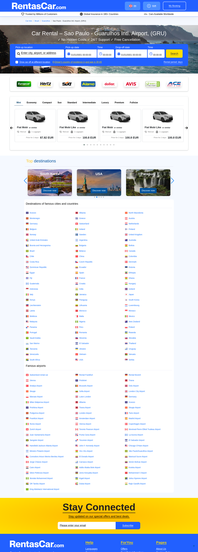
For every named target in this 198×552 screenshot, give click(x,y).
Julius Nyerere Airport (136, 445)
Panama (31, 294)
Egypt (30, 240)
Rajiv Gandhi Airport (135, 451)
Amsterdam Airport (85, 385)
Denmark (130, 229)
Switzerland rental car (37, 342)
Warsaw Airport (34, 363)
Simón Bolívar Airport (136, 429)
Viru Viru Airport (83, 418)
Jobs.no (44, 544)
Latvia (30, 278)
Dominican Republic (36, 234)
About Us (161, 515)
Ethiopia (130, 240)
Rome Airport (33, 391)
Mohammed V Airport (136, 440)
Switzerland (82, 191)
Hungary (130, 250)
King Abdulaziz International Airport (42, 456)
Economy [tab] (32, 102)
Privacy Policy (163, 526)
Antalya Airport (34, 353)
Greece (80, 185)
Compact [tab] (47, 102)
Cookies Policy (164, 519)
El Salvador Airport (135, 407)
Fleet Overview (164, 523)
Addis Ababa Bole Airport (87, 434)
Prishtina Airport (34, 374)
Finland (130, 196)
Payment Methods (95, 523)
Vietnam (80, 321)
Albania (80, 180)
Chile (30, 223)
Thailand (130, 310)
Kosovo (31, 180)
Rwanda (130, 299)
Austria (130, 185)
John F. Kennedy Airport (87, 413)
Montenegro (33, 185)
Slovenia (80, 305)
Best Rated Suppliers (132, 519)
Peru (79, 294)
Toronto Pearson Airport (87, 396)
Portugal (31, 299)
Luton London (83, 363)
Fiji (29, 245)
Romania (81, 299)
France (80, 245)
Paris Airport (132, 380)
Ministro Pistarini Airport (38, 418)
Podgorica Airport (35, 380)
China (79, 223)
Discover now (49, 157)
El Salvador (82, 310)
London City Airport (135, 358)
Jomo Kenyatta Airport (86, 440)
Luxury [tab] (105, 102)
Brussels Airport (84, 353)
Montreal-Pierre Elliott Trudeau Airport (142, 396)
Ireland (80, 196)
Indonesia (32, 256)
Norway (31, 201)
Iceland (130, 256)
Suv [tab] (59, 102)
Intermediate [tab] (89, 102)
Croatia (80, 250)
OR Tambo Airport (35, 451)
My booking (174, 6)
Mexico (130, 283)
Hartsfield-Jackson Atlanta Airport (42, 413)
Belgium (31, 196)
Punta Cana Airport (85, 402)
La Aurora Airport (134, 402)
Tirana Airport (83, 374)
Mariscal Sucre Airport (136, 423)
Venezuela (32, 321)
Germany (32, 191)
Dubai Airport (82, 451)
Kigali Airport (82, 445)
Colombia (131, 223)
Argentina (81, 207)
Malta (79, 283)
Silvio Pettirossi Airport (37, 440)
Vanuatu (130, 321)
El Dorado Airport (84, 423)
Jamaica (80, 261)
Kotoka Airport (133, 434)
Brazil (37, 21)
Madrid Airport (133, 385)
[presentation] (11, 111)
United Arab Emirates (37, 207)
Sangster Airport (34, 407)
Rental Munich (133, 342)
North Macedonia (134, 180)
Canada (130, 218)
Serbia (129, 327)
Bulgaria (80, 212)
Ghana (129, 245)
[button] (84, 111)
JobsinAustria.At (95, 544)
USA (79, 327)
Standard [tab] (72, 102)
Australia (130, 207)
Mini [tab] (18, 102)
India (79, 256)
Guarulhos (46, 21)
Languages (91, 515)
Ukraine (80, 316)
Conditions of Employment (170, 530)
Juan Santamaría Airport (38, 402)
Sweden (80, 201)
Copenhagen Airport (135, 391)
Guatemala (32, 250)
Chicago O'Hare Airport (136, 413)
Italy (29, 261)
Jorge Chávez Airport (36, 429)
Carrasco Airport (84, 429)
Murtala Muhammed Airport (39, 445)
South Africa (33, 327)
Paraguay (81, 267)
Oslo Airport (132, 353)
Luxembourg (132, 272)
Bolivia (129, 212)
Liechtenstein (33, 272)
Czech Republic (84, 229)
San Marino (32, 310)
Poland (130, 294)
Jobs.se (20, 544)
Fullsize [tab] (134, 102)
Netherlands (132, 191)
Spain (79, 240)
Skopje (30, 358)
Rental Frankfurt (84, 342)
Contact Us (91, 526)
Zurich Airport (33, 396)
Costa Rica (32, 229)
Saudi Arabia (33, 305)
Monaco (130, 278)
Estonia (130, 234)
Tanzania (31, 316)
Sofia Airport (82, 358)
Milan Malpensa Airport (37, 369)
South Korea (132, 267)
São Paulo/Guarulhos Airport (139, 418)
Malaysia (31, 288)
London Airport (83, 380)
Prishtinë (81, 347)
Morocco (80, 278)
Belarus (80, 218)
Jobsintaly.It (69, 544)
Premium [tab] (119, 102)
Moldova (31, 283)
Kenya (30, 267)
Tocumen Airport (84, 407)
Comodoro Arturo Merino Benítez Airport (45, 423)
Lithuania (81, 272)
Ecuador (80, 234)
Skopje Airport (133, 374)
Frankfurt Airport (34, 385)
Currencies (91, 519)
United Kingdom (133, 201)
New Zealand (132, 288)
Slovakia (130, 305)
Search (174, 53)
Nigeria (80, 288)
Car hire (29, 21)
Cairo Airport (33, 434)
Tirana (129, 347)
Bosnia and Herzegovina (38, 212)
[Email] (87, 492)
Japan (129, 261)
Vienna (31, 347)
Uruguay (130, 316)
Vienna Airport (83, 391)
